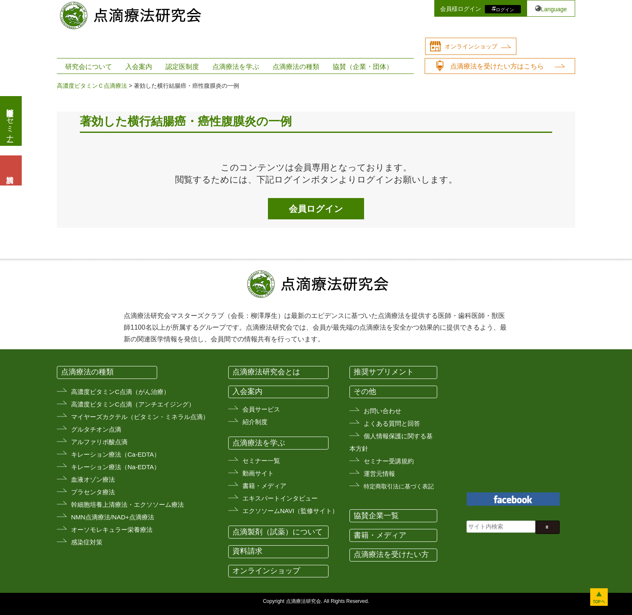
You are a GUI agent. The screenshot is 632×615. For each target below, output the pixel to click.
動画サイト (258, 473)
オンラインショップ (471, 46)
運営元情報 (379, 473)
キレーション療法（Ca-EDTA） (115, 454)
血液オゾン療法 (93, 479)
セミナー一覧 (261, 460)
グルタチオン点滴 (96, 429)
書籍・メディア (264, 485)
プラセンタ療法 (93, 492)
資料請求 (247, 551)
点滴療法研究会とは (266, 372)
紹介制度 (255, 421)
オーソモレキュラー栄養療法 (112, 529)
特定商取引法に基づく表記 (399, 486)
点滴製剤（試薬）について (277, 532)
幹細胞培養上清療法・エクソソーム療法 (127, 504)
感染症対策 (86, 542)
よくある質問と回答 (392, 423)
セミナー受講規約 (389, 461)
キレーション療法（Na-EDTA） (115, 466)
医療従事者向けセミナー (10, 121)
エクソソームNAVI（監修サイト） (290, 510)
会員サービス (261, 409)
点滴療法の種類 (296, 66)
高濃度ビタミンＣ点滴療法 (92, 85)
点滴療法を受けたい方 (391, 554)
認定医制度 (182, 66)
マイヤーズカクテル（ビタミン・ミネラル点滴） (140, 416)
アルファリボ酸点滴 (99, 441)
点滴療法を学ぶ (235, 66)
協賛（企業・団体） (363, 66)
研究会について (88, 66)
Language (554, 9)
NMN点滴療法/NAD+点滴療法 (112, 517)
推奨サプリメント (384, 372)
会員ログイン (316, 208)
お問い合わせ (382, 410)
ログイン (505, 9)
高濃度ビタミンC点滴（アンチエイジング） (133, 404)
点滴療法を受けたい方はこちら (497, 66)
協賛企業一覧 (376, 515)
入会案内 (138, 66)
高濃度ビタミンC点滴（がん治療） (120, 391)
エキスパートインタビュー (280, 498)
